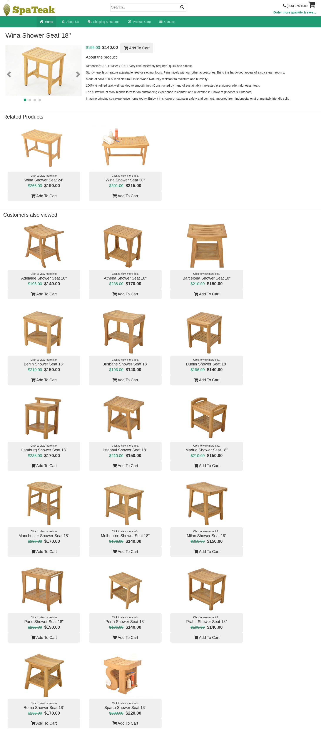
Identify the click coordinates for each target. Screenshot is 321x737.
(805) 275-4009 (295, 6)
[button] (9, 74)
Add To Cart (137, 48)
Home (46, 21)
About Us (70, 21)
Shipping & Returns (103, 21)
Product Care (139, 21)
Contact (167, 21)
